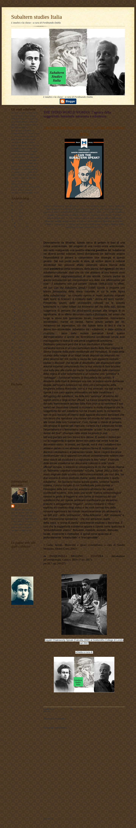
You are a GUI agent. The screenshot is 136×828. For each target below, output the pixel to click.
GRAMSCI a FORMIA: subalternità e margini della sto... (27, 252)
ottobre (20, 305)
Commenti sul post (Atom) (67, 818)
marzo (20, 330)
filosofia (14, 425)
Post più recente (51, 811)
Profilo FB (15, 570)
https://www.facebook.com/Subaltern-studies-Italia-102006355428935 (84, 694)
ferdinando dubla (26, 506)
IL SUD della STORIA (26, 258)
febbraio (21, 333)
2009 (16, 379)
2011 (16, 372)
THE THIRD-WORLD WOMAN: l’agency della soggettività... (26, 242)
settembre (21, 309)
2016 (16, 354)
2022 (16, 216)
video (13, 476)
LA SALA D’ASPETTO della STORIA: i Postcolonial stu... (26, 299)
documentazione (18, 419)
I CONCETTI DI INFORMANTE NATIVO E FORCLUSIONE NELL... (25, 277)
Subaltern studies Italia (36, 17)
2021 (16, 220)
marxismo (15, 440)
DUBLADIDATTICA (20, 555)
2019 (16, 344)
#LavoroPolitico (18, 396)
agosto (20, 312)
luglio (20, 316)
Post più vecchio (117, 811)
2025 (16, 206)
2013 (16, 365)
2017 (16, 351)
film (13, 422)
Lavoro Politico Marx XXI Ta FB (25, 558)
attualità (14, 413)
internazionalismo (18, 434)
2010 (16, 375)
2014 (16, 361)
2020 (16, 340)
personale (15, 452)
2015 (16, 358)
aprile (19, 326)
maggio (20, 323)
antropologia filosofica (20, 410)
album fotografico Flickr (21, 573)
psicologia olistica (19, 461)
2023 (16, 213)
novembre (21, 227)
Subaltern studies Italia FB (22, 561)
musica (14, 446)
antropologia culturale (20, 407)
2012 (16, 368)
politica (14, 458)
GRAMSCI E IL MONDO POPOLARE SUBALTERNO (27, 233)
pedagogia (15, 449)
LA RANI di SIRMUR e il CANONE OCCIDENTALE (27, 265)
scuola (14, 464)
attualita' (14, 416)
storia (13, 470)
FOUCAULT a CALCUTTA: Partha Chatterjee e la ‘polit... (27, 289)
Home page (84, 811)
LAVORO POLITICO (20, 552)
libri (13, 437)
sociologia (15, 467)
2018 (16, 347)
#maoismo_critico (19, 399)
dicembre (21, 223)
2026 (16, 202)
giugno (20, 319)
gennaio (20, 337)
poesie (14, 455)
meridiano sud (17, 443)
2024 (16, 209)
